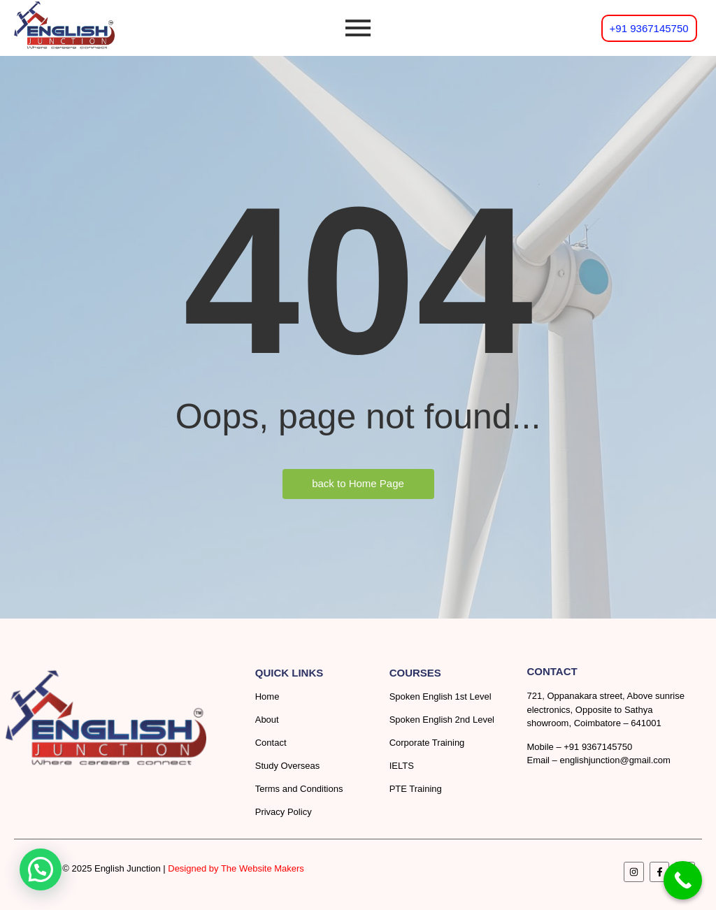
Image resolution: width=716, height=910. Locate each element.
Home (267, 696)
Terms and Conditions (299, 788)
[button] (41, 869)
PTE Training (415, 788)
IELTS (401, 765)
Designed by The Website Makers (236, 868)
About (267, 719)
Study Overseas (287, 765)
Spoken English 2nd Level (441, 719)
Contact (271, 742)
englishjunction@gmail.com (614, 760)
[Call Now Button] (683, 880)
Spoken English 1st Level (440, 696)
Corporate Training (427, 742)
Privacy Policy (283, 812)
